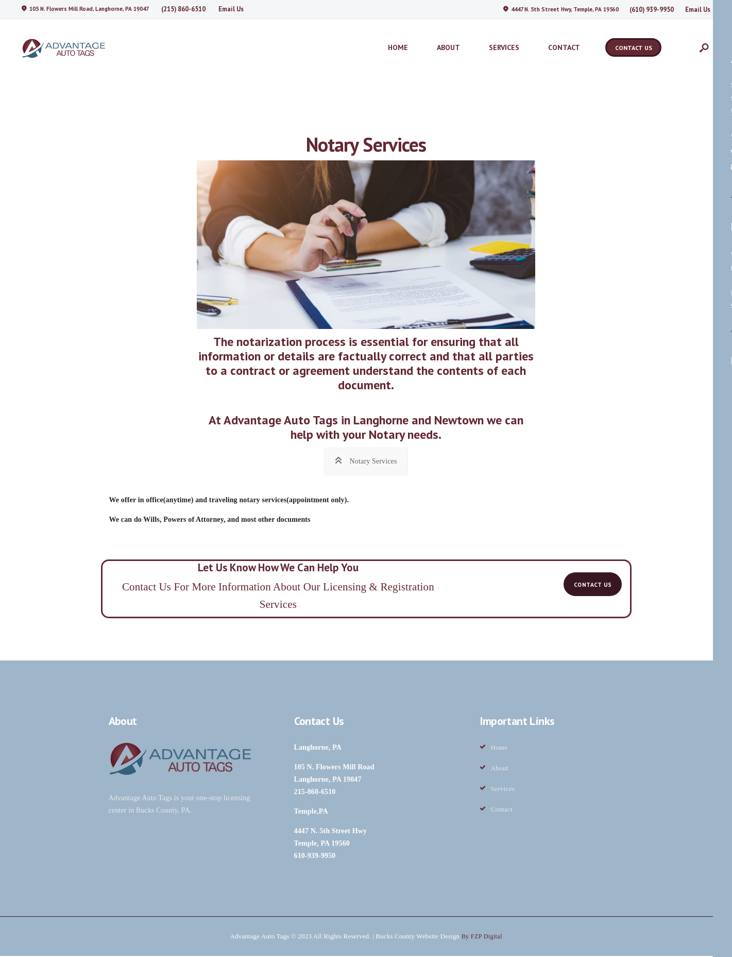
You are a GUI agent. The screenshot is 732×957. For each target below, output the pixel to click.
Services (503, 790)
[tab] (365, 460)
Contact (502, 810)
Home (499, 748)
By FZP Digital (482, 937)
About (499, 769)
